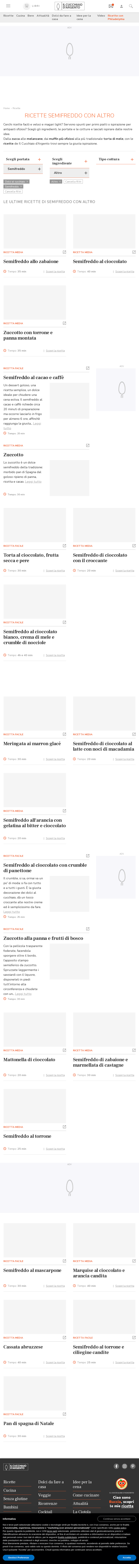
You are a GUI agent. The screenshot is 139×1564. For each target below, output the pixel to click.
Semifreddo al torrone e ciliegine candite (98, 1349)
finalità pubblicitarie (67, 1537)
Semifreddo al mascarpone (32, 1270)
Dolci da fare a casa (61, 17)
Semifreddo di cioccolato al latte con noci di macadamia (103, 746)
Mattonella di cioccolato (29, 1060)
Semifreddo (13, 187)
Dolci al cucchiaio (16, 182)
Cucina (20, 16)
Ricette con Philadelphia (116, 17)
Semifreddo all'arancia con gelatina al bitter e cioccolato (34, 823)
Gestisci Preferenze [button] (18, 1557)
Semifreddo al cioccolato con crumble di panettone (45, 868)
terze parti (52, 1531)
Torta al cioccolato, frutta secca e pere (31, 558)
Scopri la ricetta (55, 271)
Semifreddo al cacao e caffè (33, 377)
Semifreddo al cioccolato (100, 261)
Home (6, 108)
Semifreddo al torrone (27, 1136)
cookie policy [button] (120, 1528)
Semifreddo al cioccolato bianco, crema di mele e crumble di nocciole (30, 637)
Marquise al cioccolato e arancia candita (99, 1273)
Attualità (43, 16)
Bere (31, 16)
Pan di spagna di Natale (28, 1423)
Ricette (8, 16)
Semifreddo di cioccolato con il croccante (100, 558)
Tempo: (17, 271)
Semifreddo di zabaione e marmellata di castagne (100, 1062)
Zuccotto (13, 455)
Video (101, 16)
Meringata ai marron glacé (32, 744)
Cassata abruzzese (23, 1347)
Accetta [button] (127, 1557)
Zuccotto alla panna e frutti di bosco (43, 938)
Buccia (115, 1501)
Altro (56, 182)
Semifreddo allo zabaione (30, 261)
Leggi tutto (33, 482)
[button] (64, 252)
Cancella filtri (13, 191)
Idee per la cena (84, 17)
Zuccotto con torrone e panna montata (28, 335)
